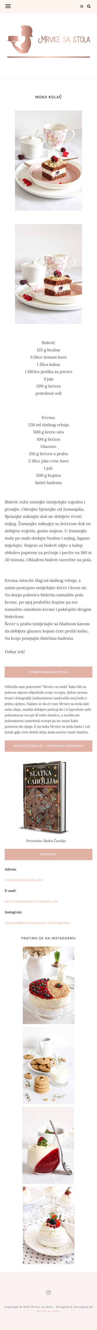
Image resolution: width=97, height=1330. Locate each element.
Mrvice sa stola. (48, 1311)
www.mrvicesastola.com (24, 880)
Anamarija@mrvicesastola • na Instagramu (37, 923)
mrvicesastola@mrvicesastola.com (31, 901)
